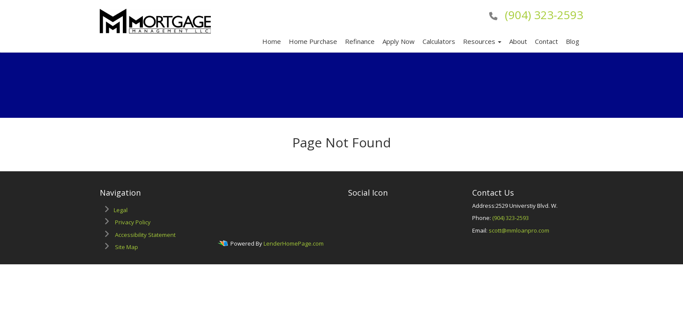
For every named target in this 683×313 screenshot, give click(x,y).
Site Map (126, 247)
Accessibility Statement (145, 235)
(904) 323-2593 (544, 15)
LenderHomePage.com (294, 244)
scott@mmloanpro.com (519, 230)
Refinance (360, 41)
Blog (572, 41)
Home (271, 41)
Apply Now (398, 41)
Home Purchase (313, 41)
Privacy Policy (133, 222)
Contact (546, 41)
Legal (121, 210)
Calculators (439, 41)
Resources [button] (482, 41)
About (518, 41)
